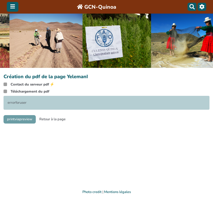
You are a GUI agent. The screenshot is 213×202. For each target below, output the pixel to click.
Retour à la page (52, 119)
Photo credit (92, 192)
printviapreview (19, 119)
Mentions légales (117, 192)
